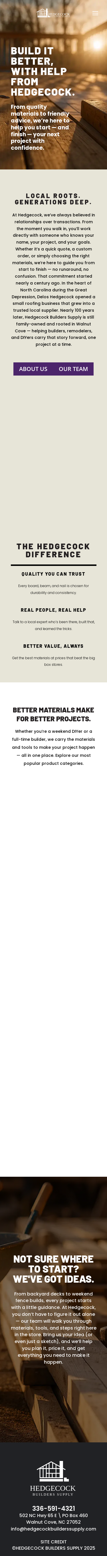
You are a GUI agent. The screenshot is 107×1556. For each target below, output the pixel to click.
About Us (33, 369)
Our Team (73, 369)
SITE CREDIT (54, 1542)
